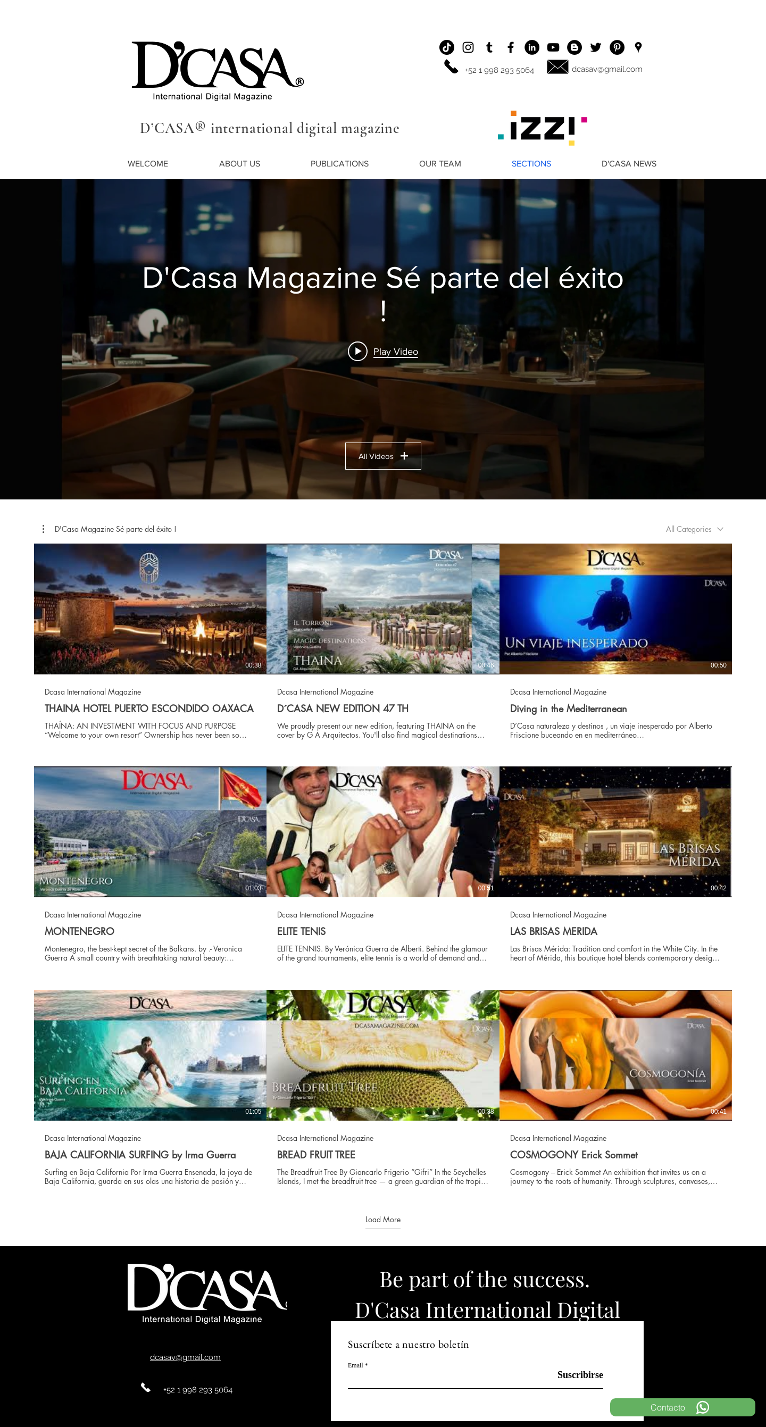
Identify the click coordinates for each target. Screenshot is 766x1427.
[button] (110, 529)
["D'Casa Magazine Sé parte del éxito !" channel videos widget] (383, 339)
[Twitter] (595, 47)
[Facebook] (510, 47)
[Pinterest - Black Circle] (617, 47)
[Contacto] (682, 1407)
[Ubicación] (638, 47)
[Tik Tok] (446, 47)
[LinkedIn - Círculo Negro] (531, 47)
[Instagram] (468, 47)
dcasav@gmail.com (607, 69)
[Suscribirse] (576, 1375)
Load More (383, 1220)
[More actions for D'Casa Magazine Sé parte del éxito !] (110, 529)
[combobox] (694, 528)
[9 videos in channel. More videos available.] (383, 864)
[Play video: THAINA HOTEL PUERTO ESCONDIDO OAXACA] (383, 351)
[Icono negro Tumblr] (489, 47)
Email (355, 1365)
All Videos (383, 456)
